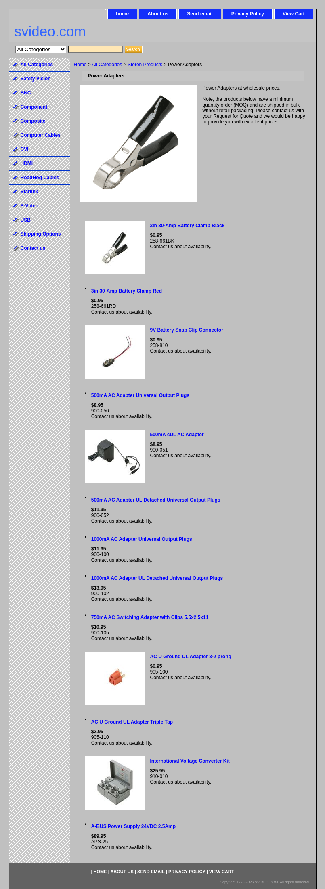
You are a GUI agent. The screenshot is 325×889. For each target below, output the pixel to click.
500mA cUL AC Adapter (177, 434)
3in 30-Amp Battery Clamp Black (187, 225)
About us (157, 14)
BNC (26, 93)
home (122, 14)
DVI (25, 149)
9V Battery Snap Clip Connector (186, 330)
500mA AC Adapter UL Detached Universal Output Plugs (155, 500)
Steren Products (145, 64)
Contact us (33, 248)
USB (26, 220)
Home (80, 64)
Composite (33, 121)
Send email (199, 14)
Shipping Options (41, 234)
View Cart (293, 14)
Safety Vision (36, 79)
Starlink (29, 192)
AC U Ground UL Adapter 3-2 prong (190, 656)
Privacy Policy (247, 14)
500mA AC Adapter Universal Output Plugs (140, 395)
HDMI (27, 163)
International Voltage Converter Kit (190, 761)
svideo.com (50, 31)
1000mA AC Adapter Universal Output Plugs (141, 539)
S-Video (29, 206)
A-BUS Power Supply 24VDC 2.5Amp (133, 826)
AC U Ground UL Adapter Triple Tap (132, 722)
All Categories (107, 64)
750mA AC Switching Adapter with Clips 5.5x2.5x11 (150, 617)
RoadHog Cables (40, 177)
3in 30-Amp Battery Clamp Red (126, 291)
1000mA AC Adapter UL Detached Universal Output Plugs (157, 578)
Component (34, 107)
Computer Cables (41, 135)
